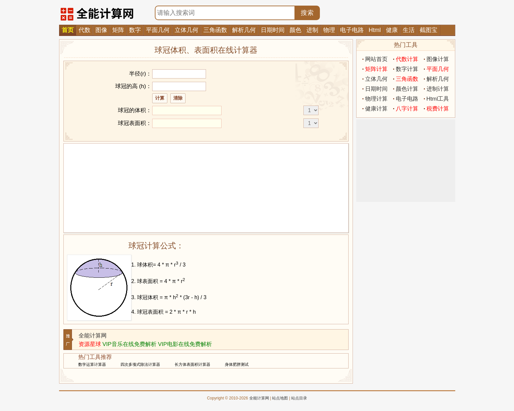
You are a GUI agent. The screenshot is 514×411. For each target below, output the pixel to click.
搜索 (307, 12)
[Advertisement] (206, 188)
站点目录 (299, 398)
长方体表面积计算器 (192, 364)
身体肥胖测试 (237, 364)
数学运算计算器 (92, 364)
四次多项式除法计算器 (140, 364)
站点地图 (280, 398)
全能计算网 (93, 335)
